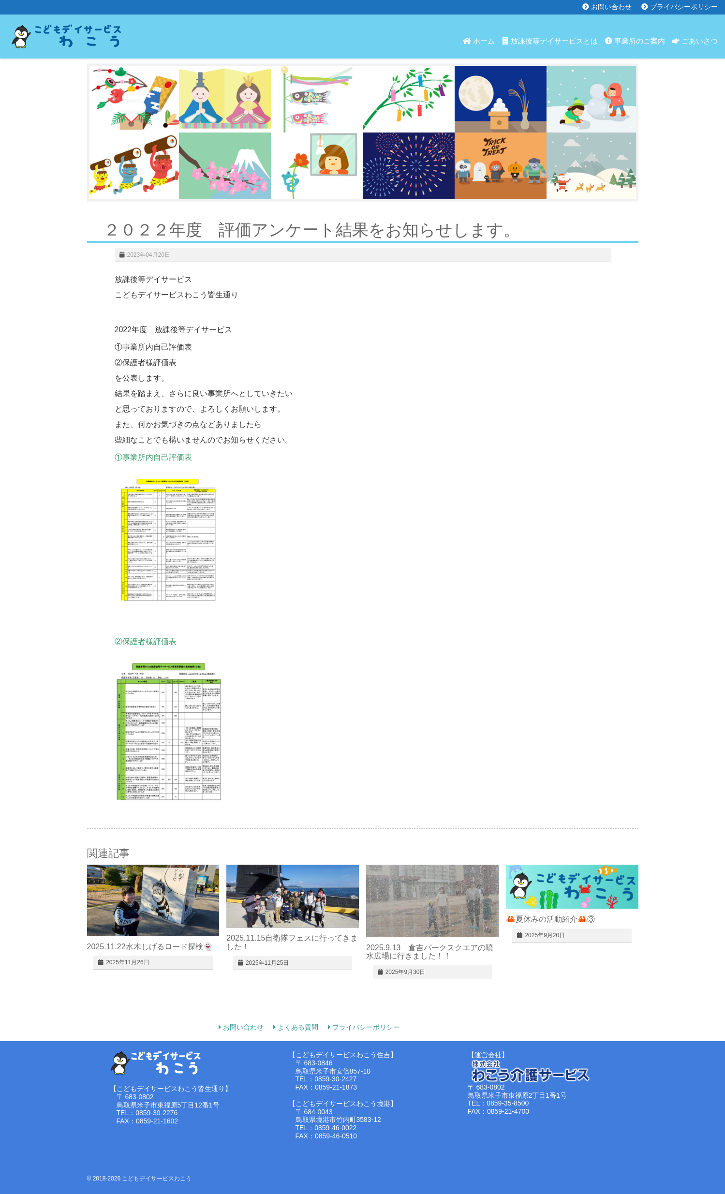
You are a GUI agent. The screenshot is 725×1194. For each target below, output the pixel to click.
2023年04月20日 (148, 254)
